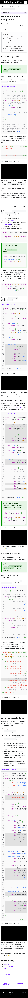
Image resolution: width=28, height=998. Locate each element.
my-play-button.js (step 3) (8, 413)
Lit (7, 37)
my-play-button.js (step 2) (8, 304)
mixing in (11, 220)
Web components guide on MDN (12, 968)
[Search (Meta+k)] (25, 2)
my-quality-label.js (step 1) (9, 587)
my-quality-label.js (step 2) (9, 769)
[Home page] (2, 7)
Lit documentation (8, 966)
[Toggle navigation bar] (2, 2)
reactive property (19, 407)
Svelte (4, 48)
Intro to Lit (6, 964)
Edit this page (5, 974)
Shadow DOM (13, 50)
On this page (5, 12)
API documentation (6, 224)
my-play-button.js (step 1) (8, 86)
